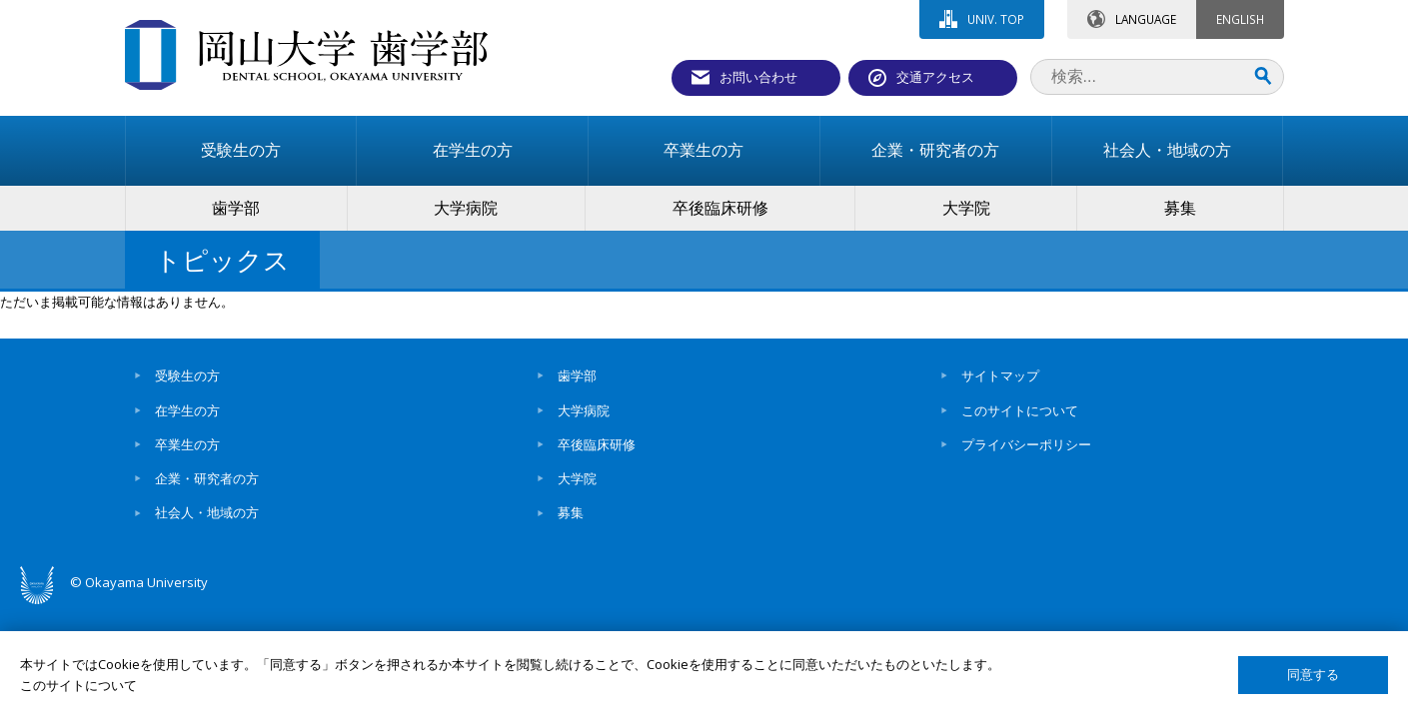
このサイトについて (1019, 410)
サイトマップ (1000, 375)
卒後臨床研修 (597, 444)
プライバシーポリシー (1026, 444)
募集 (571, 512)
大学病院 (584, 410)
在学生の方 (187, 410)
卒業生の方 (187, 444)
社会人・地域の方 (207, 512)
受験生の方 (187, 375)
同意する (1313, 674)
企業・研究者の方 (207, 478)
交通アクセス (935, 77)
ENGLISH (1240, 19)
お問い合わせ (758, 77)
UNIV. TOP (995, 19)
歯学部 (577, 375)
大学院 (577, 478)
